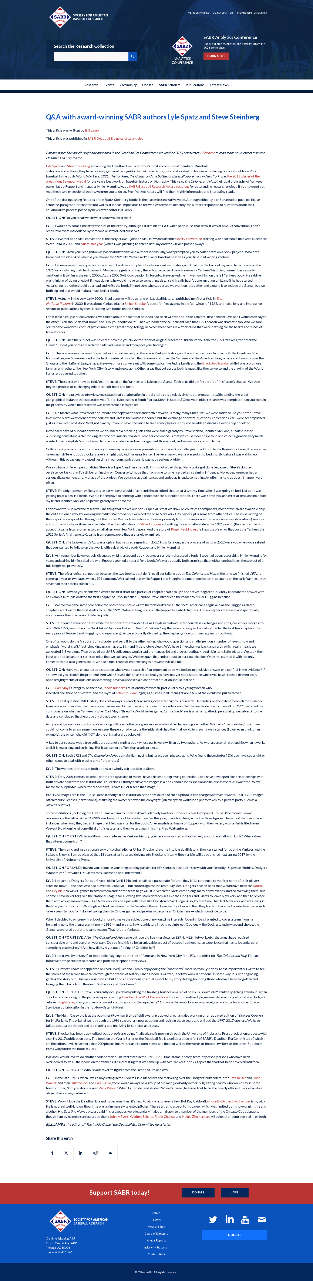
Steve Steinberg (78, 166)
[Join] (235, 1192)
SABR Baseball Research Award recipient (159, 186)
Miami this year (92, 244)
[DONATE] (234, 1235)
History (156, 1219)
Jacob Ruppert (114, 688)
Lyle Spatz (53, 166)
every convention (189, 239)
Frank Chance (165, 1116)
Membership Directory (252, 12)
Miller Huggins (150, 524)
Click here (207, 153)
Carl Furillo (103, 1083)
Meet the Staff (156, 1226)
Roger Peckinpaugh (185, 529)
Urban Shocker (136, 303)
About (156, 1212)
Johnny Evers (119, 1116)
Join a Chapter (223, 12)
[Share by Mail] (110, 1153)
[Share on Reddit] (95, 1153)
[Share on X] (66, 1153)
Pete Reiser (237, 1078)
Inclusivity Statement (156, 1247)
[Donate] (198, 1192)
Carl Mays (62, 688)
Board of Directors (156, 1233)
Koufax (258, 886)
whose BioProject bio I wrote (228, 1101)
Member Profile (198, 12)
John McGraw (126, 693)
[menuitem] (198, 13)
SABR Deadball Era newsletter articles (115, 138)
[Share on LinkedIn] (81, 1153)
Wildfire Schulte (141, 1116)
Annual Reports (156, 1240)
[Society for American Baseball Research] (78, 17)
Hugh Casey (66, 1002)
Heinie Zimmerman (196, 1116)
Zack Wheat (108, 1088)
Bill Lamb (92, 130)
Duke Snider (79, 1083)
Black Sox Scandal (215, 363)
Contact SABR (156, 1254)
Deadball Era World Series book (145, 997)
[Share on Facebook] (52, 1153)
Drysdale (58, 891)
